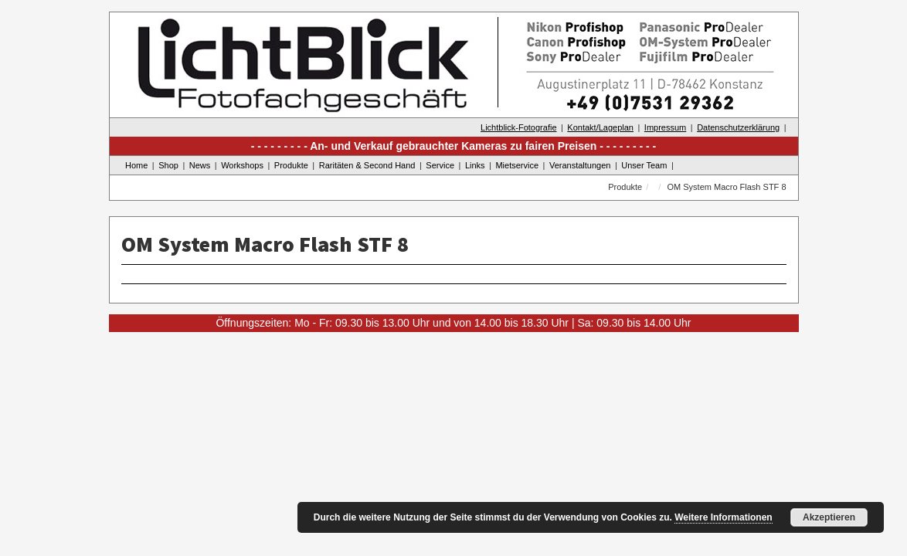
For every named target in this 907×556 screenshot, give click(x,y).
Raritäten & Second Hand (367, 165)
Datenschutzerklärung (738, 127)
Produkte (291, 165)
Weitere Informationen (723, 517)
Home (136, 165)
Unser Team (644, 165)
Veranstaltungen (580, 165)
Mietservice (516, 165)
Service (440, 165)
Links (475, 165)
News (200, 165)
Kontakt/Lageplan (600, 127)
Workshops (242, 165)
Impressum (665, 127)
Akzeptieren (829, 517)
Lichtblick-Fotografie (518, 127)
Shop (168, 165)
